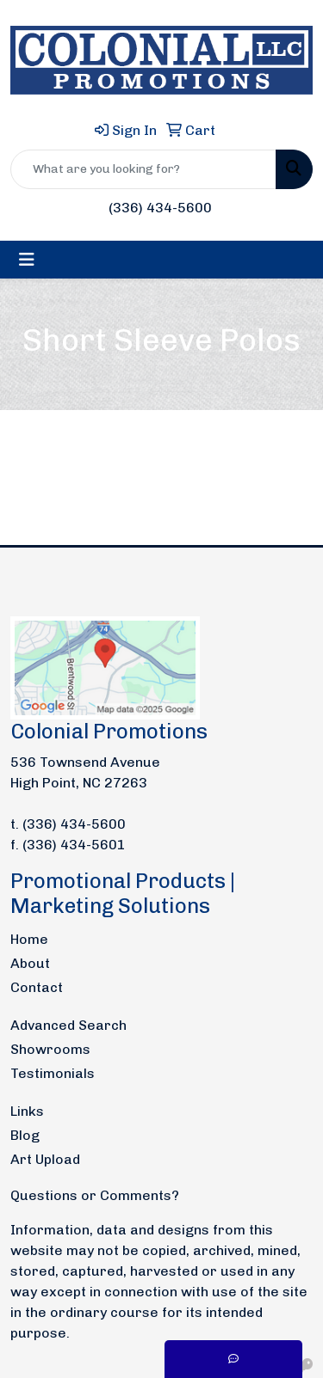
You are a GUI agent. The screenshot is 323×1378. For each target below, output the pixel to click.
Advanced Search (68, 1025)
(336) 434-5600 (160, 207)
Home (29, 939)
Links (27, 1111)
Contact (36, 987)
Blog (25, 1135)
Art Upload (45, 1159)
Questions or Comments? (94, 1195)
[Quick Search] (143, 169)
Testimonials (52, 1073)
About (30, 963)
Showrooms (50, 1049)
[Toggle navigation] (27, 260)
